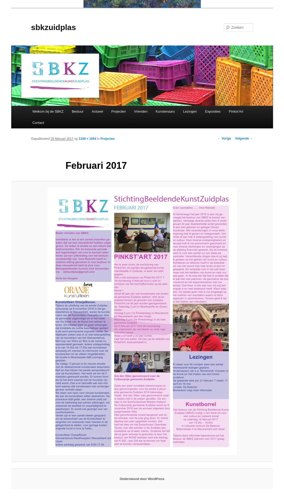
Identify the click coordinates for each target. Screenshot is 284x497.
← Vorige (224, 138)
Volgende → (244, 138)
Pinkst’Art (236, 111)
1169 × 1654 (87, 139)
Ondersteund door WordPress (142, 479)
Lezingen (190, 111)
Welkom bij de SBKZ (48, 111)
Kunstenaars (165, 111)
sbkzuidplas (53, 27)
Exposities (213, 111)
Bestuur (77, 111)
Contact (38, 123)
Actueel (97, 111)
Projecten (118, 111)
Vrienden (141, 111)
